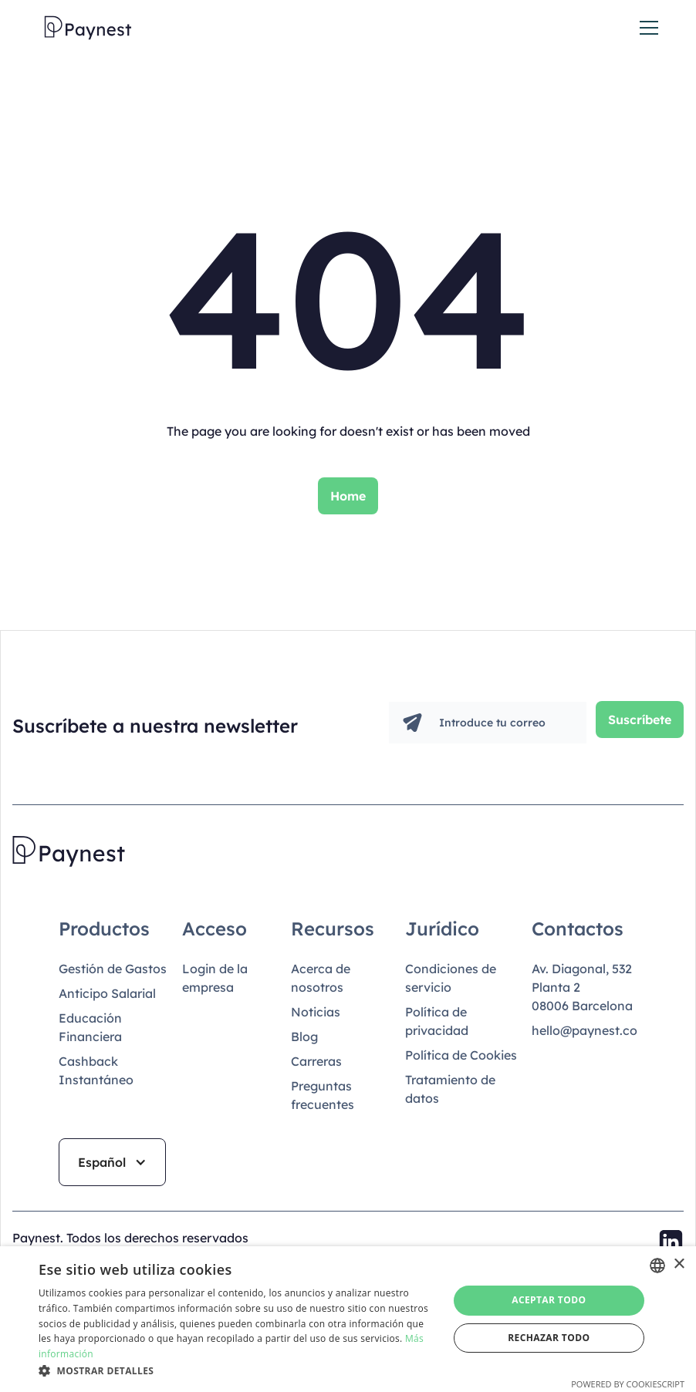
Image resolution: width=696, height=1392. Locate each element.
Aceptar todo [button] (549, 1299)
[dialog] (348, 1319)
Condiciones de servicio (450, 978)
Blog (304, 1036)
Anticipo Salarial (107, 993)
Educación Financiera (90, 1027)
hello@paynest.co (584, 1030)
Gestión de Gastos (113, 968)
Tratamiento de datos (450, 1089)
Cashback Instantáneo (96, 1070)
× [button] (678, 1264)
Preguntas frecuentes (322, 1095)
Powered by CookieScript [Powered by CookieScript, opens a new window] (627, 1384)
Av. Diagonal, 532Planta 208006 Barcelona (582, 987)
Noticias (315, 1012)
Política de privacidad (436, 1021)
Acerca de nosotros (320, 978)
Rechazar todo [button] (549, 1337)
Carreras (316, 1061)
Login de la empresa (215, 978)
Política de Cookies (461, 1055)
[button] (645, 27)
